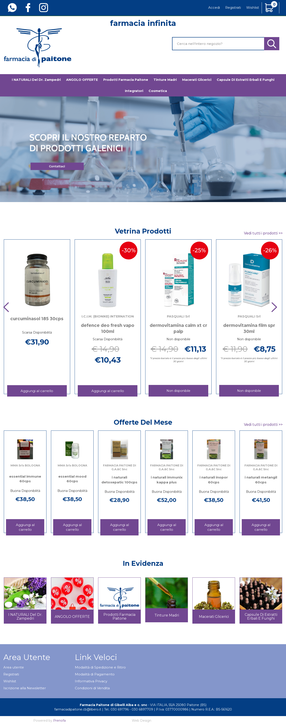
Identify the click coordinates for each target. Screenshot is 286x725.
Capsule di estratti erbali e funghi (245, 80)
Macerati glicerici (196, 80)
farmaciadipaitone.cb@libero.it (77, 709)
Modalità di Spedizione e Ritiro (100, 667)
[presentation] (9, 307)
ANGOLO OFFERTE (82, 80)
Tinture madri (165, 80)
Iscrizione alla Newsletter (24, 688)
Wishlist (252, 7)
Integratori (134, 91)
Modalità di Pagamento (95, 674)
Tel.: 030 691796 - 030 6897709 (128, 709)
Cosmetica (158, 91)
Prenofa (59, 721)
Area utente (13, 667)
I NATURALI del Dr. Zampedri (36, 80)
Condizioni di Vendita (92, 688)
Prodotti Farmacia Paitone (125, 80)
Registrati (233, 7)
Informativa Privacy (91, 681)
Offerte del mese (143, 422)
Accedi (214, 7)
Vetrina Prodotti (143, 231)
